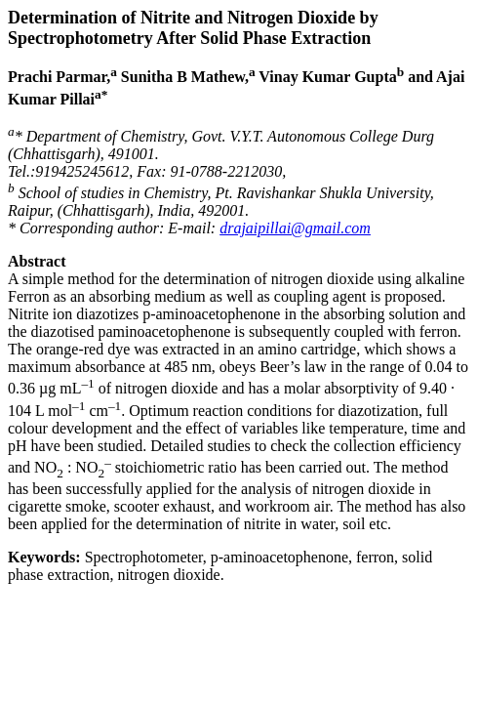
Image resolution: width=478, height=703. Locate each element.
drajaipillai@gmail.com (295, 228)
